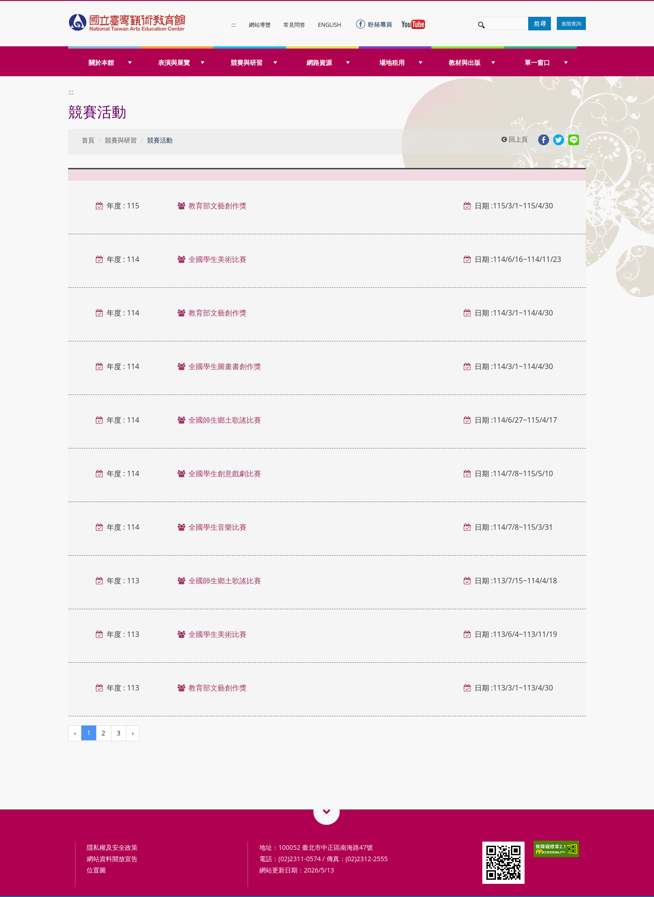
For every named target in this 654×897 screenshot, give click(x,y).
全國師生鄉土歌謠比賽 (224, 420)
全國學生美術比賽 (217, 259)
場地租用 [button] (400, 62)
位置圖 (96, 870)
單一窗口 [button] (546, 62)
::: (234, 25)
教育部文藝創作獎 (217, 206)
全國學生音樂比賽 (217, 527)
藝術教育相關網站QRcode (326, 811)
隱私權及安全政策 (112, 847)
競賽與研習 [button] (254, 62)
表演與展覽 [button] (181, 62)
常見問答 (294, 25)
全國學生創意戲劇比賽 (224, 473)
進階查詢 (571, 23)
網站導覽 (260, 25)
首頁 (88, 140)
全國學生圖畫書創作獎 (224, 366)
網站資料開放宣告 (112, 858)
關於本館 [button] (110, 62)
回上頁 (514, 139)
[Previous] (75, 733)
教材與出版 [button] (472, 62)
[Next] (132, 733)
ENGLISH (329, 25)
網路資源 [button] (328, 62)
